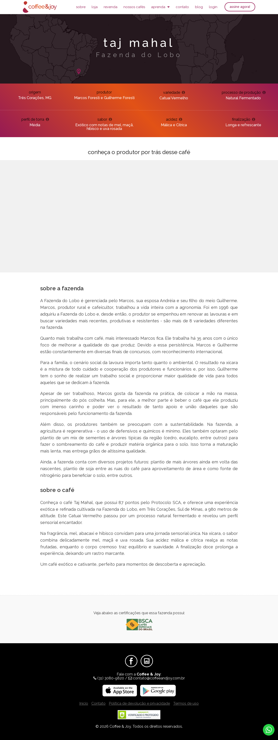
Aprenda (160, 7)
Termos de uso (186, 703)
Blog (199, 7)
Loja (95, 7)
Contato (182, 7)
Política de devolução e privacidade (139, 703)
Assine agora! (240, 7)
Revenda (110, 7)
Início (83, 703)
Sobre (81, 7)
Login (213, 7)
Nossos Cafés (134, 7)
